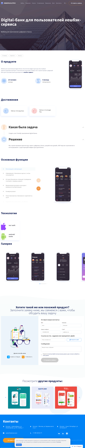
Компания (64, 314)
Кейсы (22, 3)
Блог (53, 3)
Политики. (58, 442)
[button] (38, 188)
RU (65, 3)
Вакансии (48, 3)
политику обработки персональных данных (57, 346)
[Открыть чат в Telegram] (76, 446)
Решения (28, 3)
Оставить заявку (76, 3)
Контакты (58, 3)
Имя (42, 314)
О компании (40, 3)
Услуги (34, 3)
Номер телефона (45, 321)
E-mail (63, 321)
